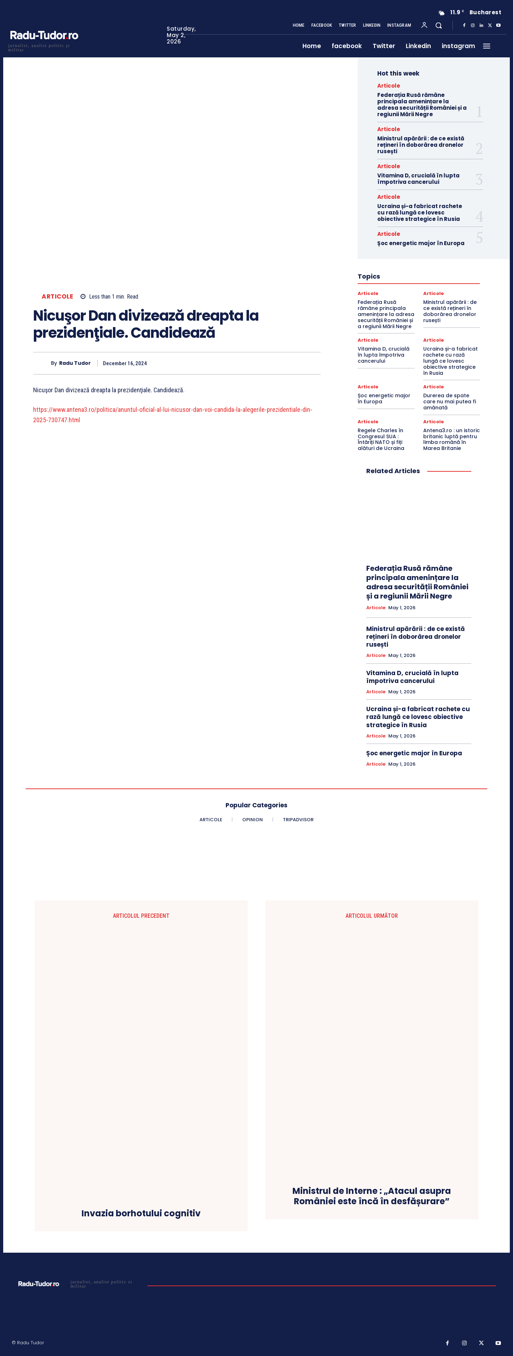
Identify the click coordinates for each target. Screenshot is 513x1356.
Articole (57, 297)
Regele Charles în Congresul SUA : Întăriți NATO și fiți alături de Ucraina (381, 439)
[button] (438, 25)
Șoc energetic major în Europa (421, 243)
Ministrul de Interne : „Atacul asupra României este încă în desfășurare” (371, 1196)
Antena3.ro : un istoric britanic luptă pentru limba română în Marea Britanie (451, 439)
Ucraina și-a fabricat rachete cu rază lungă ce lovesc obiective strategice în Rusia (419, 212)
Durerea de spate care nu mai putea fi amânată (449, 401)
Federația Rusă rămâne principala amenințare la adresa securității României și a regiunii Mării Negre (422, 104)
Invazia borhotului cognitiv (141, 1214)
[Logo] (78, 1284)
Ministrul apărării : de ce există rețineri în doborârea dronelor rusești (420, 145)
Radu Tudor (75, 363)
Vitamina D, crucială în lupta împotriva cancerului (418, 179)
